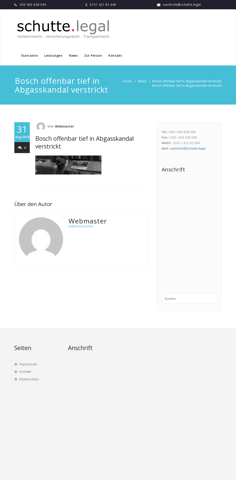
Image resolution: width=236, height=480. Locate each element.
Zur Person (93, 55)
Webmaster (64, 126)
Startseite (29, 55)
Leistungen (53, 55)
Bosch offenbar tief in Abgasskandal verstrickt (187, 81)
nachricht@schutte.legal (182, 4)
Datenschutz (29, 379)
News (73, 55)
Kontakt (115, 55)
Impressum (28, 364)
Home (127, 81)
